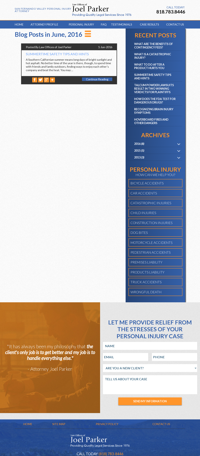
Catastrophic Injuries (151, 203)
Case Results (149, 24)
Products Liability (147, 272)
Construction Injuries (152, 223)
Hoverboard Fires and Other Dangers (151, 121)
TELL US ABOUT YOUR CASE (150, 385)
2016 (139, 144)
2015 (139, 151)
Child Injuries (143, 213)
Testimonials (121, 24)
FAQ (103, 24)
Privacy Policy (107, 424)
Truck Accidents (146, 282)
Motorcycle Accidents (152, 243)
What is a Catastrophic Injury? (152, 56)
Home (19, 24)
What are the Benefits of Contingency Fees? (153, 45)
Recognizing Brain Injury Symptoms (153, 111)
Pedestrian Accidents (151, 253)
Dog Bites (139, 233)
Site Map (58, 424)
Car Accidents (144, 193)
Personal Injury (81, 24)
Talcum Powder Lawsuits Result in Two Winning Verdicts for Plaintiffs (154, 89)
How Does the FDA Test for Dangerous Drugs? (155, 100)
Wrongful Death (146, 292)
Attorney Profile (44, 24)
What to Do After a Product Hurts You (149, 66)
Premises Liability (146, 262)
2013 (139, 157)
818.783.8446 (170, 11)
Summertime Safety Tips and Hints (57, 54)
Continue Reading (97, 79)
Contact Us (175, 24)
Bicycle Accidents (147, 183)
